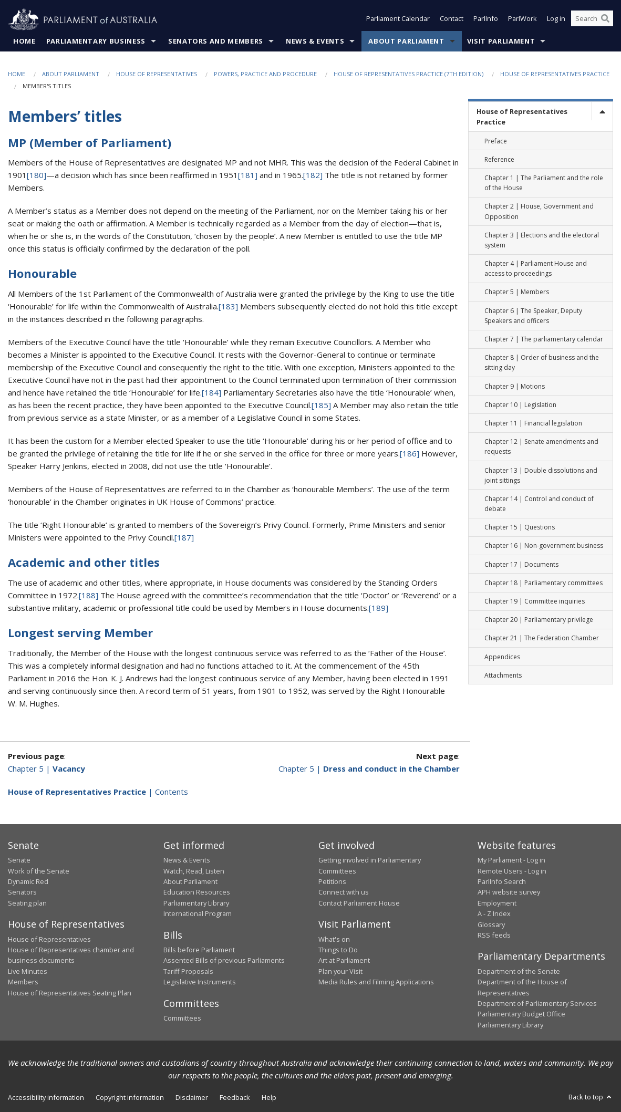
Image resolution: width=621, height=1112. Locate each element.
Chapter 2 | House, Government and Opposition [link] (539, 211)
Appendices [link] (502, 656)
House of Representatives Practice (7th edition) (408, 74)
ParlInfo (485, 20)
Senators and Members (215, 41)
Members (23, 982)
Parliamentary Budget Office (521, 1014)
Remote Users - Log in (512, 871)
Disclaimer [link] (191, 1098)
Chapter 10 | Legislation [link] (520, 404)
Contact (451, 20)
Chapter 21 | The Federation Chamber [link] (541, 638)
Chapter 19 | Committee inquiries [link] (534, 601)
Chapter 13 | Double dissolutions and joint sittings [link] (540, 475)
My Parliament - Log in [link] (511, 860)
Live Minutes (27, 971)
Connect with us (343, 892)
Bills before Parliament (199, 950)
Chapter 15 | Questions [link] (519, 527)
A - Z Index (494, 914)
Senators (22, 892)
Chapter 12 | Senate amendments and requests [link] (541, 447)
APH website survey (509, 892)
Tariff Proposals (188, 971)
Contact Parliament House (359, 903)
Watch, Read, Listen (193, 871)
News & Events (315, 41)
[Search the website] (592, 20)
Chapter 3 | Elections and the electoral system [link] (541, 240)
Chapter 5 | (46, 768)
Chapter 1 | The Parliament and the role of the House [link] (543, 183)
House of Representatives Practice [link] (522, 117)
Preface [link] (495, 141)
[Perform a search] (605, 20)
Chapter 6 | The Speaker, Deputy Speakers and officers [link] (533, 315)
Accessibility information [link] (46, 1098)
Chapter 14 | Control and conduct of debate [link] (539, 504)
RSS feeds (494, 935)
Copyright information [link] (130, 1098)
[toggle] (602, 111)
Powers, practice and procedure (265, 74)
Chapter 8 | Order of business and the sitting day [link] (541, 363)
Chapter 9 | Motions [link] (514, 386)
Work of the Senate (38, 871)
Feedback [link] (235, 1098)
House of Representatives (156, 74)
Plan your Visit (340, 971)
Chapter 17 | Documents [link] (521, 564)
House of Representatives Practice (554, 74)
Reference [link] (499, 159)
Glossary (491, 924)
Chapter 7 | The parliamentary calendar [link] (543, 339)
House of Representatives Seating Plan (69, 992)
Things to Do (338, 950)
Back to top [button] (590, 1097)
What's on (334, 939)
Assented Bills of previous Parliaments (224, 960)
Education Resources (196, 892)
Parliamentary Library (196, 903)
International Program (197, 914)
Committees (182, 1018)
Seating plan (27, 903)
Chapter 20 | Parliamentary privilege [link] (538, 620)
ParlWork (522, 20)
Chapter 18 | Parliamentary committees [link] (543, 583)
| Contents (98, 791)
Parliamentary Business (96, 41)
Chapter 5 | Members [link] (516, 292)
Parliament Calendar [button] (398, 20)
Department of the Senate (519, 971)
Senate (19, 860)
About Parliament (406, 41)
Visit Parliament (501, 41)
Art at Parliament (344, 960)
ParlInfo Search (502, 882)
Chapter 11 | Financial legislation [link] (533, 423)
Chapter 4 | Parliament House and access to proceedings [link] (535, 268)
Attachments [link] (503, 675)
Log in (556, 20)
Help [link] (269, 1098)
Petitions (332, 882)
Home (24, 41)
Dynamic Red (28, 882)
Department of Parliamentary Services (537, 1004)
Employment (497, 903)
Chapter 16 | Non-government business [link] (543, 546)
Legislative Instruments (199, 982)
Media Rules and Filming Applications (376, 982)
